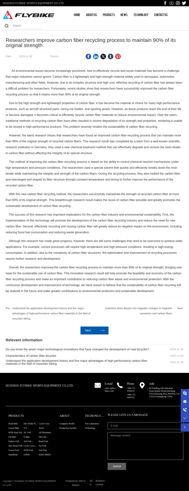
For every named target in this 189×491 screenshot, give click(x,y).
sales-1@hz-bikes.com (110, 389)
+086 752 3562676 (131, 389)
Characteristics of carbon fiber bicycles (31, 355)
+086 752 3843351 (131, 396)
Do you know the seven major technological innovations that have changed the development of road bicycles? (77, 349)
